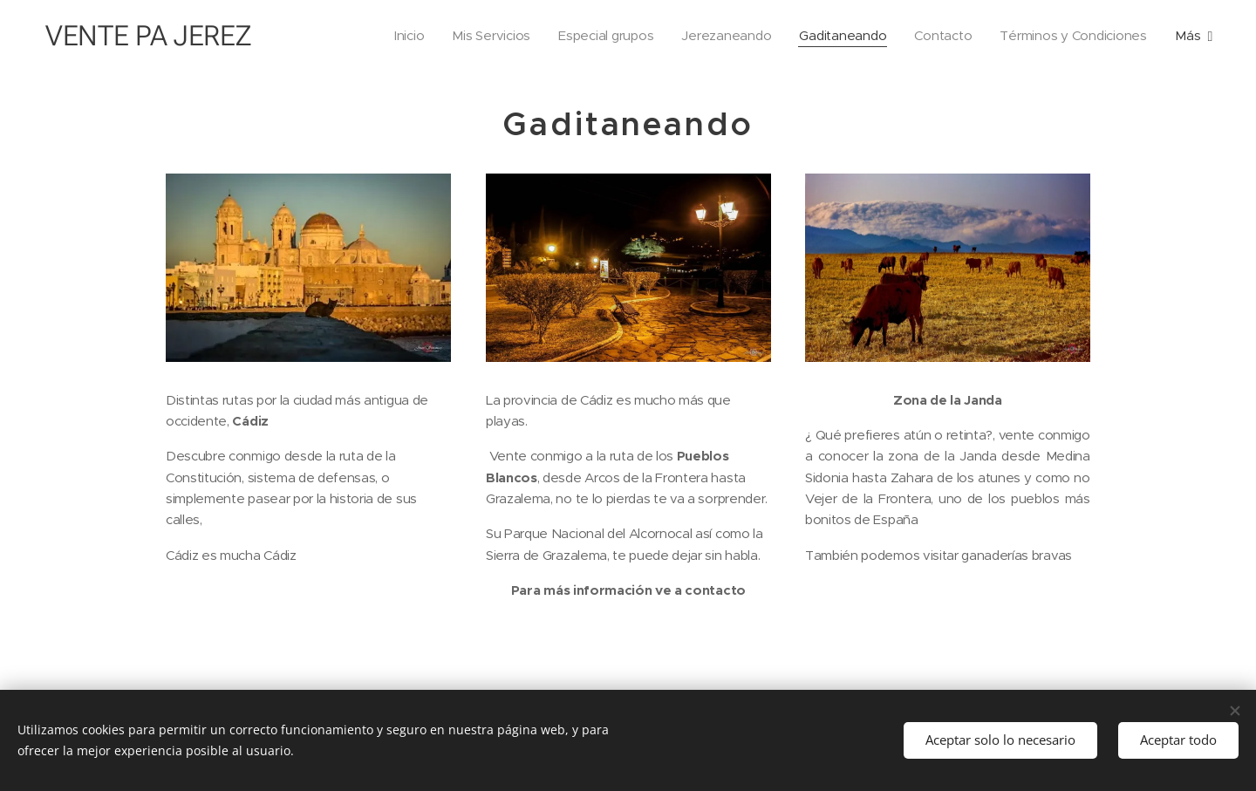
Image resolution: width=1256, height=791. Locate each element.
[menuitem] (395, 36)
